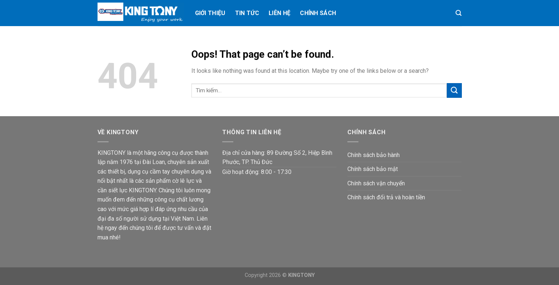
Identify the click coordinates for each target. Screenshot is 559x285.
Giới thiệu (210, 13)
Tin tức (247, 13)
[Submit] (454, 90)
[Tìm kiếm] (458, 13)
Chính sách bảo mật (372, 168)
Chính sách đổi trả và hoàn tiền (386, 197)
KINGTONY (301, 275)
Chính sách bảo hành (373, 155)
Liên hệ (279, 13)
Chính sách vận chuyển (376, 183)
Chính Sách (318, 13)
